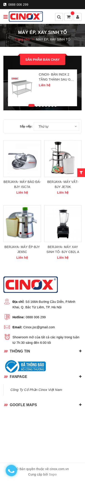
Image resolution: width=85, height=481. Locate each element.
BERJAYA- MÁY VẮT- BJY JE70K (62, 184)
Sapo (53, 474)
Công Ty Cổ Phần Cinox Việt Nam (36, 390)
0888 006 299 (15, 4)
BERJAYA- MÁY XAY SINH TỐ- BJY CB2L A (62, 249)
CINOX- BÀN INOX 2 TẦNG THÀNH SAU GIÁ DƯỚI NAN (56, 77)
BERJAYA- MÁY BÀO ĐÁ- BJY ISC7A (22, 184)
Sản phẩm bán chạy (42, 59)
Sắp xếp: (26, 126)
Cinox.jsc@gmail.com (39, 327)
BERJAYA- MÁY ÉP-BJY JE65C (22, 249)
